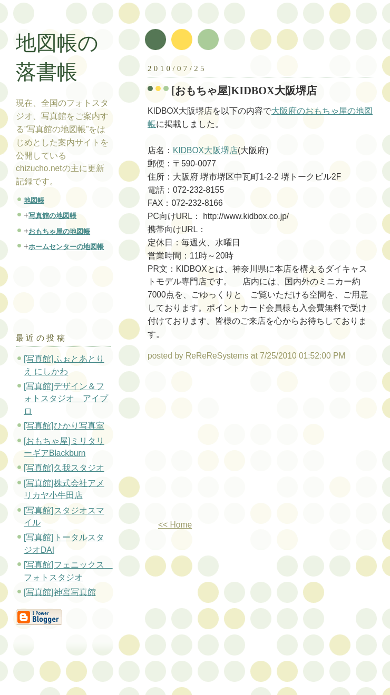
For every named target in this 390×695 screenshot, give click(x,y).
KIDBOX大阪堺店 (205, 150)
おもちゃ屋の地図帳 (59, 231)
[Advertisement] (236, 444)
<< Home (175, 524)
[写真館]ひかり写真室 (64, 425)
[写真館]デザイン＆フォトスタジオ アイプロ (66, 398)
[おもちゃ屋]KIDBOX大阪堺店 (244, 90)
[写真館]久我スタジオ (64, 467)
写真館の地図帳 (52, 216)
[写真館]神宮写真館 (60, 592)
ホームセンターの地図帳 (66, 247)
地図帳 (34, 200)
